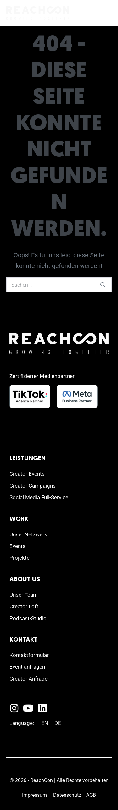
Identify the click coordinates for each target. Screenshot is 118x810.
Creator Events (27, 474)
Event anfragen (27, 667)
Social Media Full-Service (38, 497)
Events (17, 546)
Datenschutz (67, 795)
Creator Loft (23, 606)
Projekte (19, 558)
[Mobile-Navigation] (107, 13)
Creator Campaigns (32, 486)
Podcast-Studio (28, 618)
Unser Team (23, 595)
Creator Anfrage (28, 679)
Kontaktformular (29, 655)
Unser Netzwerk (28, 534)
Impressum (34, 795)
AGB (91, 795)
